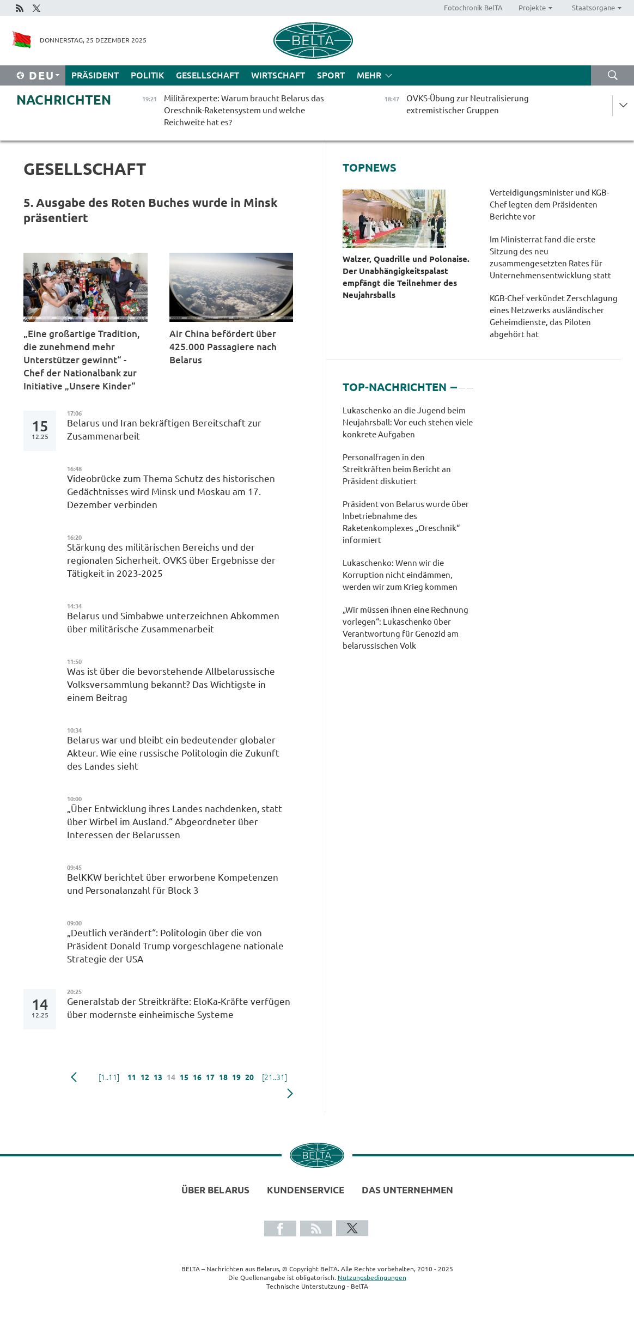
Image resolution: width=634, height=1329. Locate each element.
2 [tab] (462, 382)
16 (197, 1077)
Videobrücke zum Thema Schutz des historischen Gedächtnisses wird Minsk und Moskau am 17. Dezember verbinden (171, 491)
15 (184, 1077)
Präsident (95, 75)
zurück (74, 1077)
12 (145, 1077)
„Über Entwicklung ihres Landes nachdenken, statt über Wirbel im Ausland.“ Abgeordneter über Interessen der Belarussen (174, 821)
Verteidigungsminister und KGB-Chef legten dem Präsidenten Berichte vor (549, 204)
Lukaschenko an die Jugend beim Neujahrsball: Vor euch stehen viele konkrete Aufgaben (408, 422)
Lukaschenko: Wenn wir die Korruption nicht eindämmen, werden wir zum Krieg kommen (400, 575)
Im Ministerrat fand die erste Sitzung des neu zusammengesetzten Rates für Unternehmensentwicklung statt (550, 257)
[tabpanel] (408, 534)
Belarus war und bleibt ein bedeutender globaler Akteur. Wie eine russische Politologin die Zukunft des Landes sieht (173, 753)
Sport (331, 75)
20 (249, 1077)
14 (171, 1077)
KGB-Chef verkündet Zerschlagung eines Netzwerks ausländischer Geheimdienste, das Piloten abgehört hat (554, 316)
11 (131, 1077)
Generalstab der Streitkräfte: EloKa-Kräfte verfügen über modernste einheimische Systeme (178, 1008)
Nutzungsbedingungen (372, 1277)
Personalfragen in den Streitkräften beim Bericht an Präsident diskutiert (397, 469)
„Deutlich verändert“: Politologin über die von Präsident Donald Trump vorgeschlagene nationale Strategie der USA (175, 946)
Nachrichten (63, 100)
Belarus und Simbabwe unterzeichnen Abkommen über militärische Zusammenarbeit (173, 622)
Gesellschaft (207, 75)
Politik (147, 75)
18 (223, 1077)
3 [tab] (470, 382)
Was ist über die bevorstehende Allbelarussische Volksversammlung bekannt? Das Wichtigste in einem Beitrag (171, 684)
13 (158, 1077)
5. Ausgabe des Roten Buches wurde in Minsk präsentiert (150, 210)
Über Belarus (215, 1190)
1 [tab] (453, 382)
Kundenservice (305, 1190)
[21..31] (274, 1077)
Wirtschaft (278, 75)
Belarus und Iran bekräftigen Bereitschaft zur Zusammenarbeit (164, 429)
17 (210, 1077)
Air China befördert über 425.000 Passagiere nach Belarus (223, 346)
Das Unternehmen (407, 1190)
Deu (41, 75)
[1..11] (109, 1077)
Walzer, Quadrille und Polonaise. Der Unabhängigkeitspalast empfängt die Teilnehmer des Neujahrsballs (406, 277)
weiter (290, 1094)
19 (236, 1077)
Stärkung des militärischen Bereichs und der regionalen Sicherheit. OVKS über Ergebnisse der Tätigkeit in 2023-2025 (171, 560)
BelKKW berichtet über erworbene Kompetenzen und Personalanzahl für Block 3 (172, 883)
